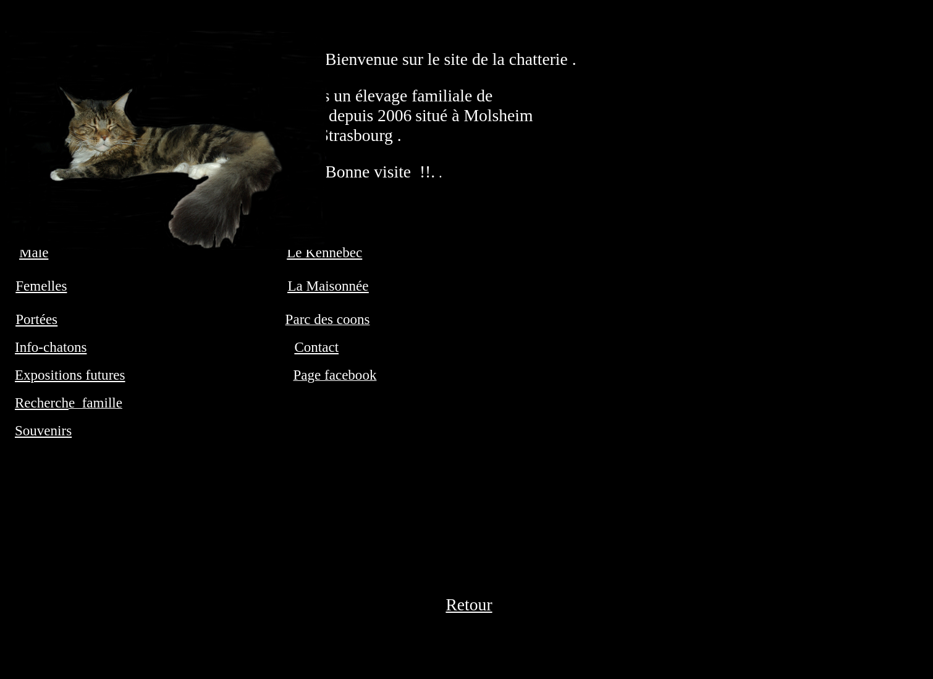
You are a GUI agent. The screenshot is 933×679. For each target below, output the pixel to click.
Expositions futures (70, 375)
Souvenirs (43, 430)
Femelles (41, 286)
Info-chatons (51, 347)
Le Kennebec (324, 252)
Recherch (42, 403)
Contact (316, 347)
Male (33, 252)
